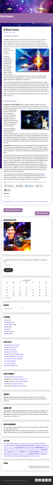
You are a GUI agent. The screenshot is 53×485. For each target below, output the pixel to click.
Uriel (30, 456)
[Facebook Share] (9, 185)
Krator (38, 201)
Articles (6, 320)
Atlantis (23, 443)
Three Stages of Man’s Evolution (13, 358)
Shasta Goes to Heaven (11, 352)
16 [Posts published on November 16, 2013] (46, 290)
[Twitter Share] (19, 185)
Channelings (7, 322)
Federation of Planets (41, 445)
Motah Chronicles (6, 16)
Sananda (46, 201)
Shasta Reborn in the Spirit (11, 345)
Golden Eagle (11, 448)
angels (12, 443)
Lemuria (33, 450)
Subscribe (8, 270)
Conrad (23, 201)
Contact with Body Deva (42, 213)
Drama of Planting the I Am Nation (13, 356)
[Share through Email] (39, 185)
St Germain (42, 454)
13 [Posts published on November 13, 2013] (26, 290)
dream (27, 201)
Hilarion (47, 448)
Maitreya (38, 450)
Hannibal (19, 447)
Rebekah (27, 452)
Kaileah (42, 175)
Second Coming (9, 454)
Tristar (11, 456)
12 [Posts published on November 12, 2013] (20, 290)
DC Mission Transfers (11, 29)
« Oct (5, 298)
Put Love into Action (9, 363)
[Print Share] (7, 190)
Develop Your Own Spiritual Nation (14, 354)
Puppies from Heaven (10, 349)
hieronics (30, 201)
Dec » (8, 298)
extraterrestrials (27, 445)
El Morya (17, 445)
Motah (10, 452)
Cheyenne (19, 201)
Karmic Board (14, 450)
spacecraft (33, 454)
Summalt (6, 456)
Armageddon (18, 443)
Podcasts (6, 333)
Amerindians (7, 443)
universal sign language (21, 456)
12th (11, 95)
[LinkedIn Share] (29, 185)
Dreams (12, 201)
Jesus (6, 450)
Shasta (21, 454)
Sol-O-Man (26, 454)
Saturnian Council (43, 452)
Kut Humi (41, 201)
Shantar (17, 454)
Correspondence (7, 201)
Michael (6, 452)
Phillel (13, 32)
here (8, 400)
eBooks (6, 329)
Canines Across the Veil (10, 347)
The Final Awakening (10, 361)
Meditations (7, 331)
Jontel (9, 450)
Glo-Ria (5, 448)
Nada (22, 452)
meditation (44, 450)
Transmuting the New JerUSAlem (13, 210)
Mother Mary (16, 452)
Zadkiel (34, 456)
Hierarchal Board (29, 448)
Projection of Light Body (10, 365)
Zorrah (37, 456)
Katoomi (21, 450)
